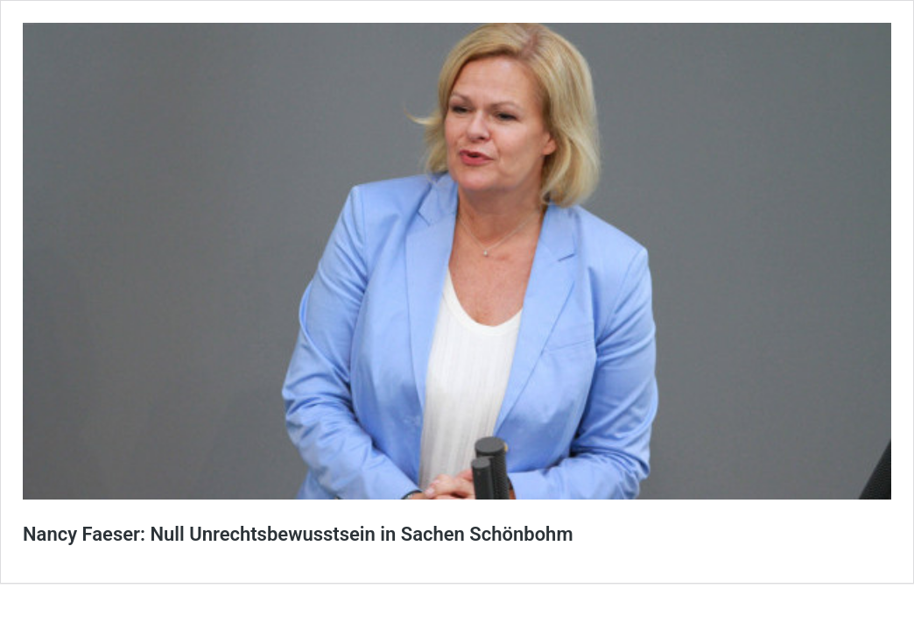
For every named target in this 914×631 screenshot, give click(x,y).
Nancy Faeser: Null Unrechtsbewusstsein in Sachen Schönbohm (298, 534)
